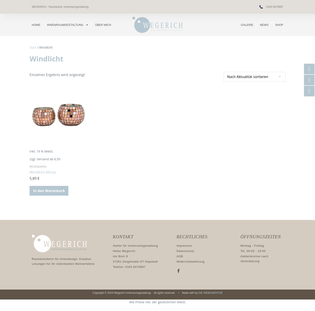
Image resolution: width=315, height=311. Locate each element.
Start (33, 47)
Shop (279, 25)
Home (36, 25)
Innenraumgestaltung (67, 24)
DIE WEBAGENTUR (210, 292)
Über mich (103, 25)
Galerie (247, 25)
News (264, 25)
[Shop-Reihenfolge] (254, 77)
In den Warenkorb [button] (49, 190)
